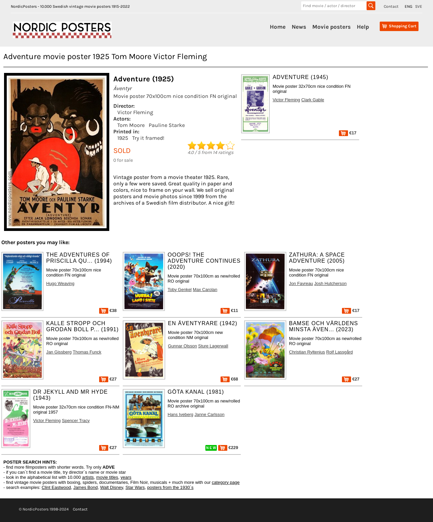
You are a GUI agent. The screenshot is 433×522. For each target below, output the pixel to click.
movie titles (107, 477)
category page (225, 482)
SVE (418, 6)
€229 (228, 447)
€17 (347, 132)
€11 (229, 310)
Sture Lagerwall (213, 345)
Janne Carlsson (210, 414)
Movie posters (331, 26)
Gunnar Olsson (182, 345)
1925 (122, 138)
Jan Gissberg (58, 352)
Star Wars (135, 487)
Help (363, 26)
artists (88, 477)
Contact (391, 6)
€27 (108, 379)
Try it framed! (148, 138)
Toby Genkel (180, 289)
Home (278, 26)
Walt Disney (111, 487)
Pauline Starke (167, 125)
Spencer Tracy (76, 420)
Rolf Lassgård (339, 352)
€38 (108, 310)
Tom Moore (131, 125)
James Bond (85, 487)
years (126, 477)
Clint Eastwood (56, 487)
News (299, 26)
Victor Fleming (135, 112)
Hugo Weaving (60, 283)
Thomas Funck (87, 352)
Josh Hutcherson (330, 283)
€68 (229, 379)
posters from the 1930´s (170, 487)
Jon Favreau (301, 283)
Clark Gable (312, 99)
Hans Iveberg (180, 414)
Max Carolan (205, 289)
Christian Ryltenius (307, 352)
